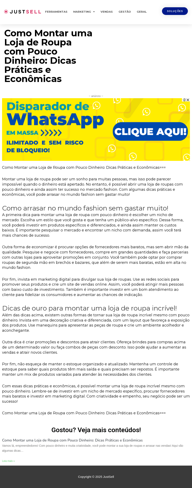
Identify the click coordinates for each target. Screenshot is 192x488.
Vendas (107, 11)
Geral (142, 11)
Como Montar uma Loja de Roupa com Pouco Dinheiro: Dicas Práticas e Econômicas (72, 440)
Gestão (125, 11)
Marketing (84, 11)
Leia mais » (8, 461)
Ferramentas (56, 11)
